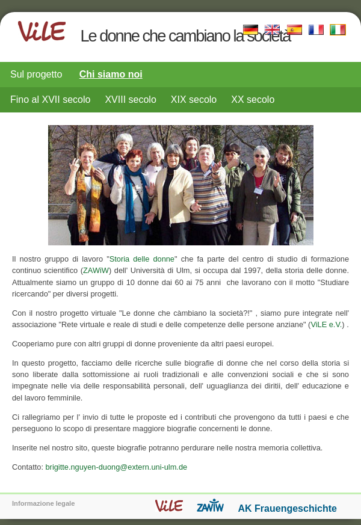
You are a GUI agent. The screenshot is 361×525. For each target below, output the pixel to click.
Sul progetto (36, 74)
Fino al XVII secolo (50, 99)
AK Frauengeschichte (287, 508)
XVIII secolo (130, 99)
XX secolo (252, 99)
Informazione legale (43, 503)
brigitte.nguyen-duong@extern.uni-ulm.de (117, 466)
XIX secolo (194, 99)
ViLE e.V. (326, 324)
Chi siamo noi (111, 74)
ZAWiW (96, 270)
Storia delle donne (142, 258)
